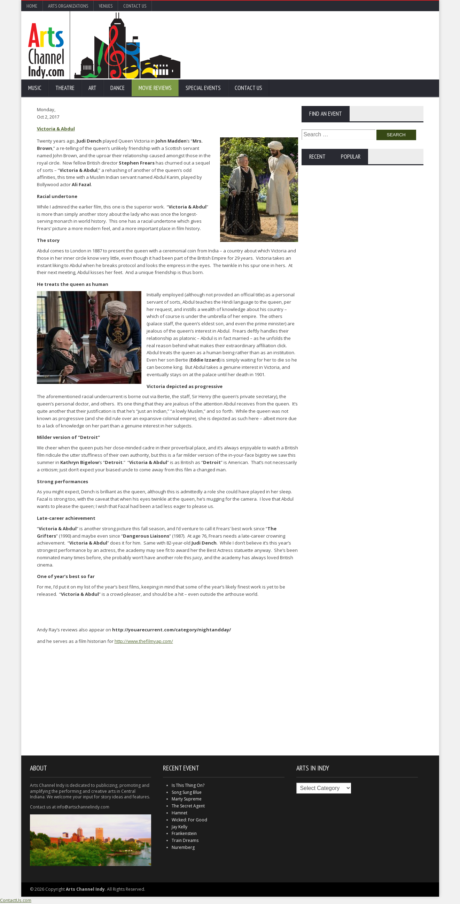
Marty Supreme (187, 799)
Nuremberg (183, 847)
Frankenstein (184, 833)
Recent (317, 156)
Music (34, 88)
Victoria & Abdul (56, 129)
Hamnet (179, 813)
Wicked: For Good (189, 820)
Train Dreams (185, 840)
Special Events (203, 88)
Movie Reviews (155, 88)
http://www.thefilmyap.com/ (144, 641)
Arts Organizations (68, 6)
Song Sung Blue (187, 792)
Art (92, 88)
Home (31, 6)
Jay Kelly (179, 827)
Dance (117, 88)
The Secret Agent (188, 806)
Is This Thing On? (188, 785)
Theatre (65, 88)
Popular (350, 156)
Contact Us (134, 6)
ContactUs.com (15, 900)
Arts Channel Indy (104, 45)
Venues (105, 6)
